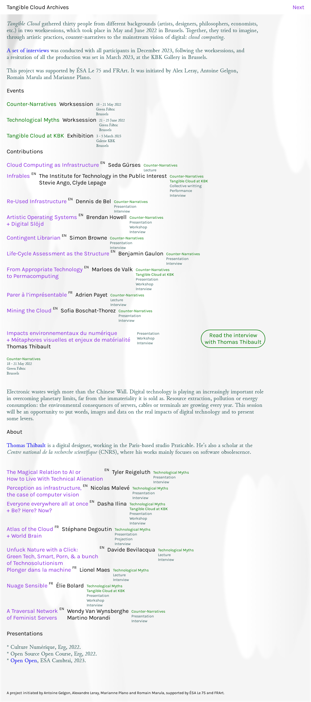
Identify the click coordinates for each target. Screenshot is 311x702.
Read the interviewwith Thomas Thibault (233, 338)
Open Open (24, 660)
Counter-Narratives (23, 359)
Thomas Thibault (26, 445)
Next (298, 7)
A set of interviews (28, 50)
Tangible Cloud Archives (38, 7)
